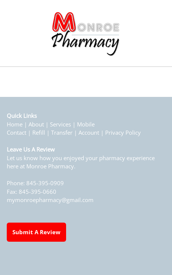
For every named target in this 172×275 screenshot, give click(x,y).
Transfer (61, 133)
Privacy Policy (123, 133)
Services (60, 124)
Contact (16, 133)
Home (15, 124)
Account (88, 133)
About (36, 124)
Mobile (86, 124)
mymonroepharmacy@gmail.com (50, 200)
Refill (38, 133)
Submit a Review (36, 232)
